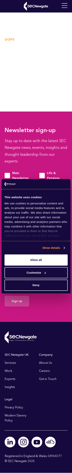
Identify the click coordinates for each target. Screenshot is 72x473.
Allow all (36, 260)
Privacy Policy (14, 407)
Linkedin (10, 442)
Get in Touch (47, 379)
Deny (36, 285)
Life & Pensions (53, 175)
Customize (36, 272)
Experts (10, 379)
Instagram (23, 442)
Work (8, 371)
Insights (10, 387)
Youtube (36, 442)
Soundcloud (50, 442)
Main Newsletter (20, 175)
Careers (44, 371)
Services (10, 363)
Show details (51, 247)
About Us (45, 363)
